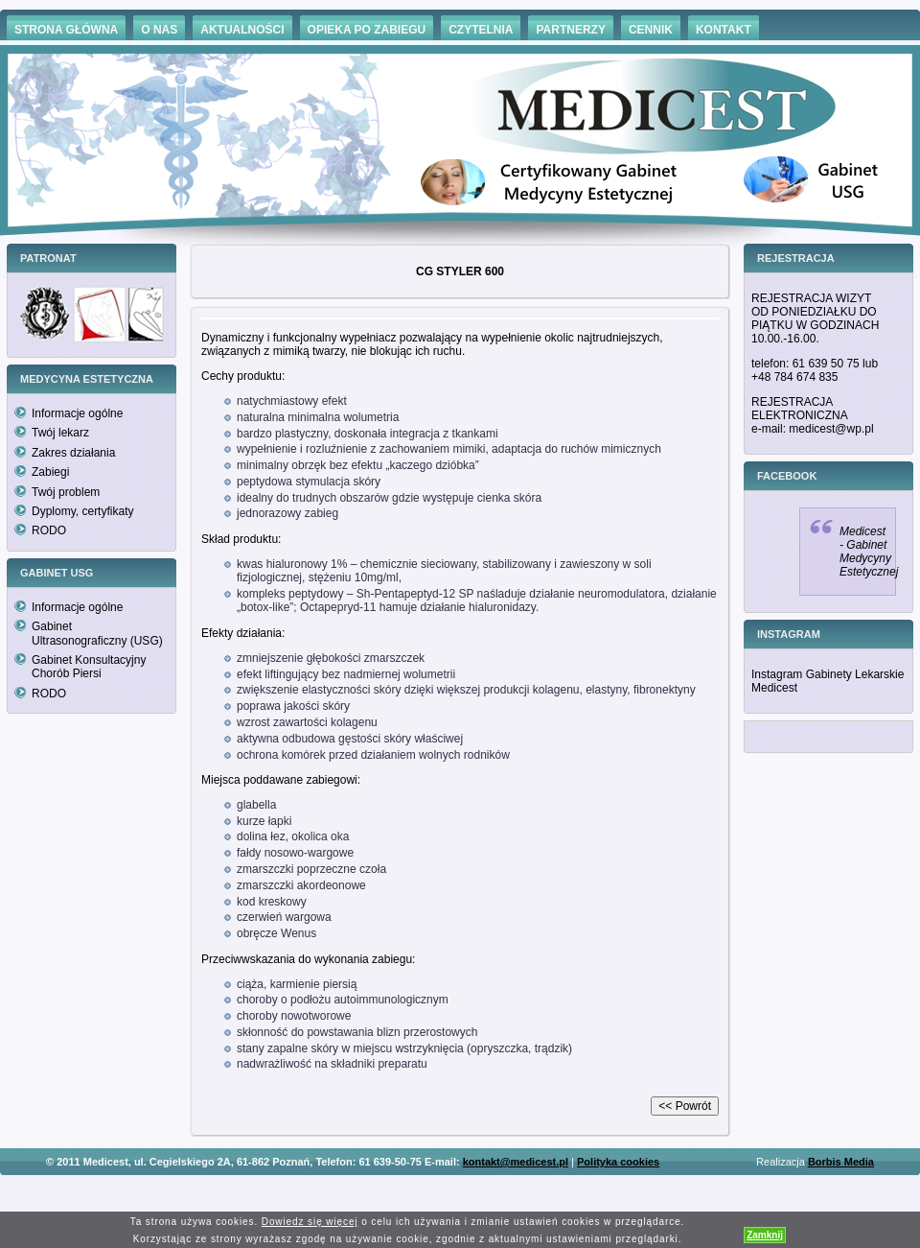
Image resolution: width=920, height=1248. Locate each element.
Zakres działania (73, 452)
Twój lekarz (60, 432)
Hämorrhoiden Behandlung (486, 1190)
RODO (49, 530)
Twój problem (66, 492)
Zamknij (765, 1235)
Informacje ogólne (77, 413)
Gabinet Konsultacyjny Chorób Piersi (89, 666)
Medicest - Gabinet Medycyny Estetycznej (869, 551)
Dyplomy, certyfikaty (82, 511)
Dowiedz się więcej (310, 1221)
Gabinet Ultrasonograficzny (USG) (97, 633)
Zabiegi (50, 472)
